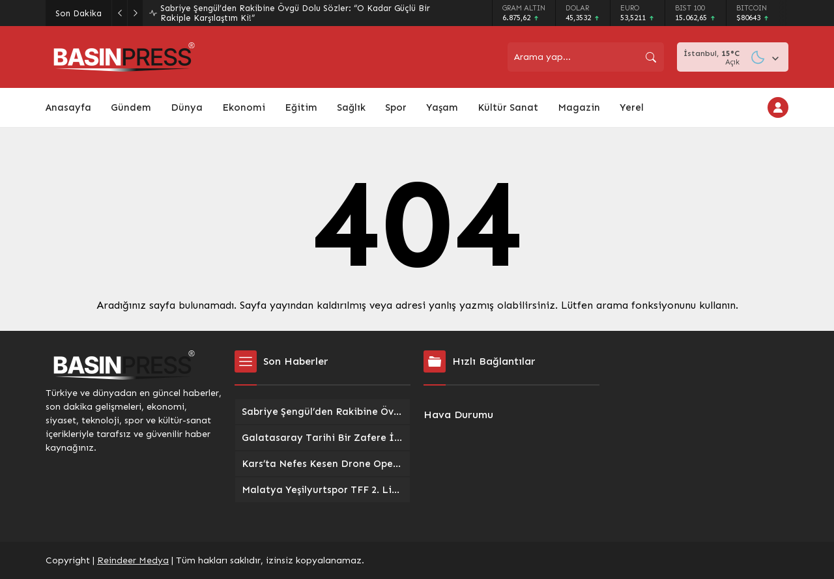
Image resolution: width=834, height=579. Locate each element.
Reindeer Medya (133, 560)
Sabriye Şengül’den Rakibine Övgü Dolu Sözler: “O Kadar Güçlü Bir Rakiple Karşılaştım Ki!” (295, 13)
